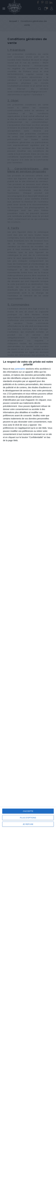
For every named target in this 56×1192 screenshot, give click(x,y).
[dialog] (28, 775)
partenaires (20, 369)
